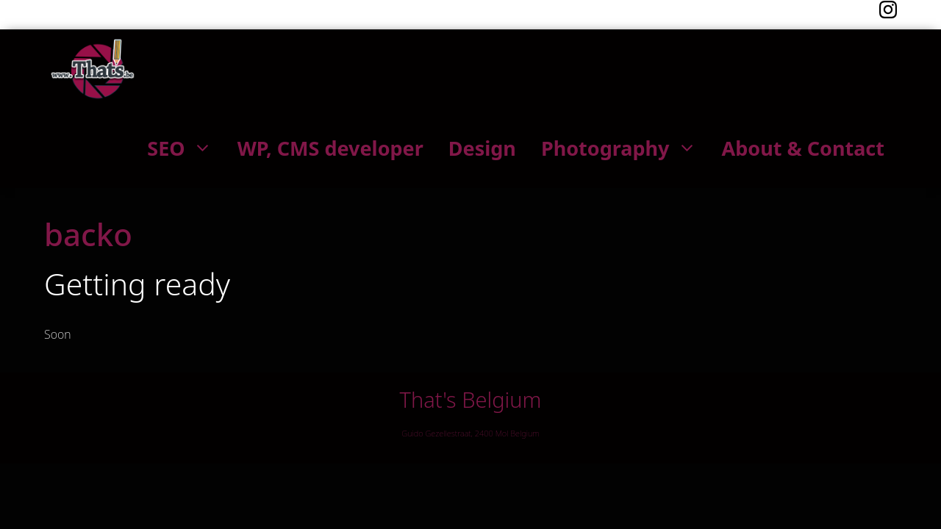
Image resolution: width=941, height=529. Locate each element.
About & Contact (803, 148)
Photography (625, 148)
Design (482, 148)
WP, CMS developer (330, 148)
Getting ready (137, 283)
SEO (185, 148)
